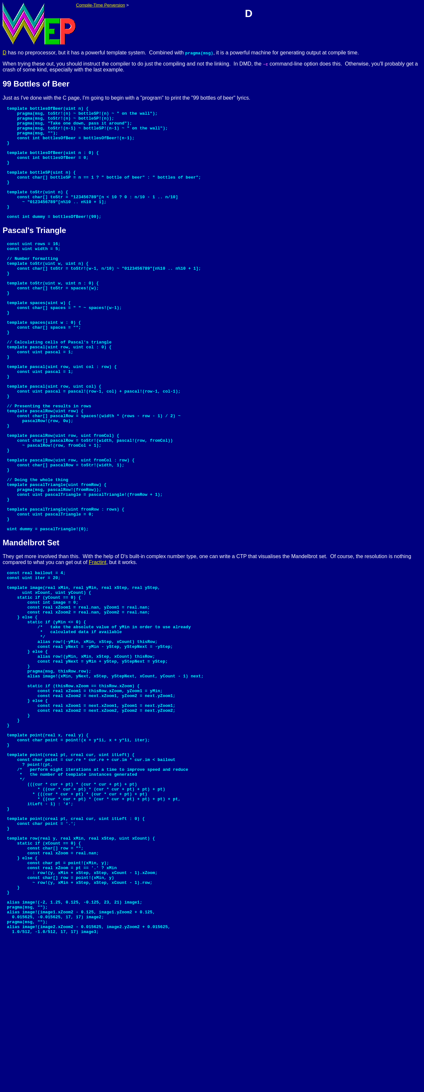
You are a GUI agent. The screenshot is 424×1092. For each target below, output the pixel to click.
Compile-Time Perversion (100, 5)
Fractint (97, 643)
